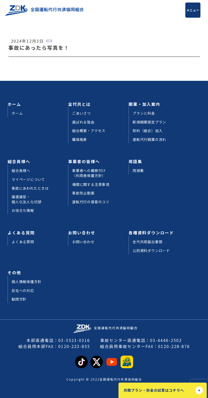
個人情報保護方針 (26, 281)
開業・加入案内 (144, 104)
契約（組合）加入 (147, 130)
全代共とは (79, 104)
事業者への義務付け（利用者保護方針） (89, 173)
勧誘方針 (19, 299)
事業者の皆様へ (84, 161)
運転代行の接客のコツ (90, 202)
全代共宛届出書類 (147, 241)
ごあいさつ (81, 113)
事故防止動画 (83, 193)
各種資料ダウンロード (151, 233)
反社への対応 (23, 290)
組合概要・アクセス (88, 130)
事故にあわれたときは (30, 188)
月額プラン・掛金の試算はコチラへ (154, 390)
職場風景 (79, 139)
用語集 (135, 161)
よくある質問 (21, 233)
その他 (14, 272)
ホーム (14, 104)
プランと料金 (144, 113)
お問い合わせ (81, 233)
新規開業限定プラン (149, 122)
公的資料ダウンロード (151, 250)
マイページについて (28, 179)
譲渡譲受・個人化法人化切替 (26, 199)
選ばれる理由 (83, 122)
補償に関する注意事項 (90, 184)
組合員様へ (19, 161)
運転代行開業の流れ (149, 139)
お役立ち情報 (23, 210)
